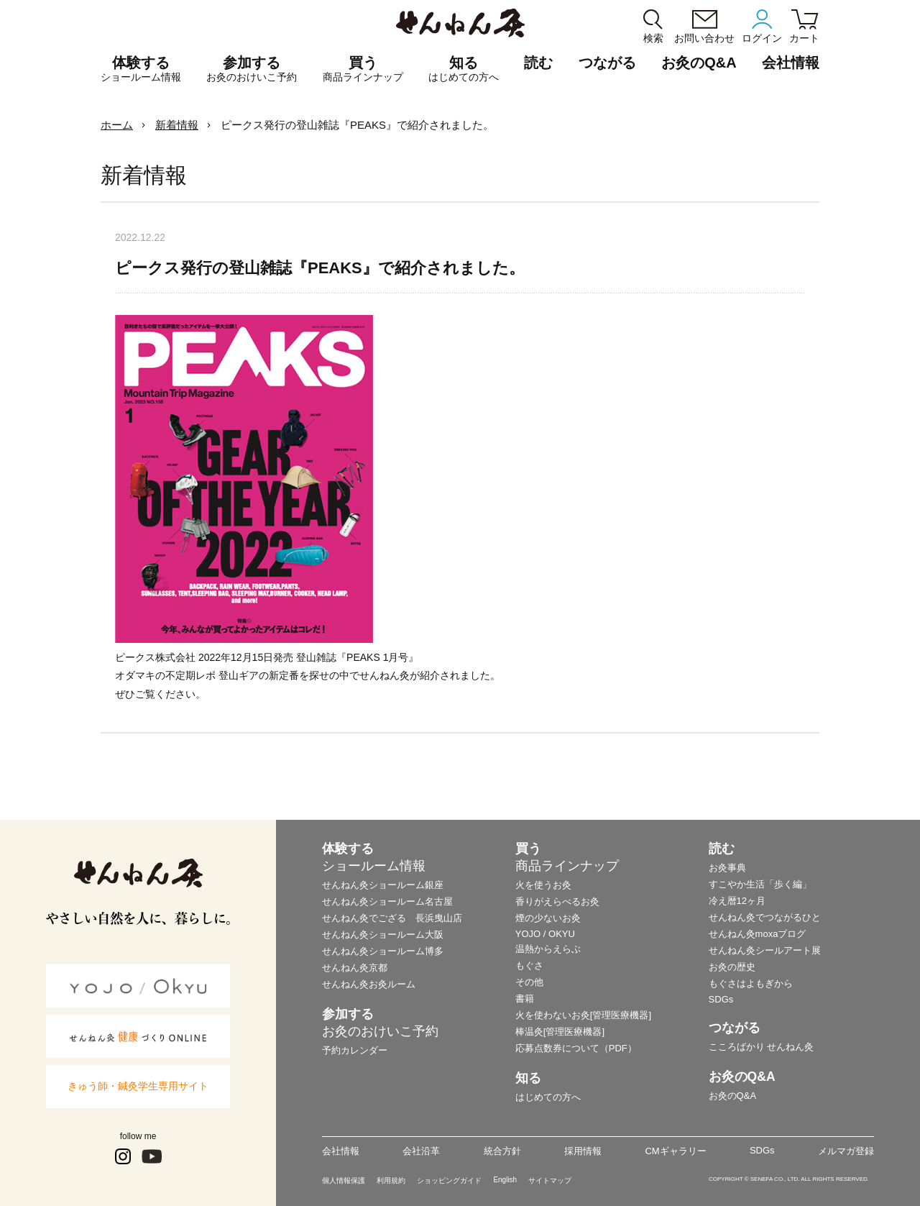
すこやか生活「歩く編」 (760, 884)
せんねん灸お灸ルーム (368, 984)
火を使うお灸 (543, 885)
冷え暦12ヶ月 (737, 900)
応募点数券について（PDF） (576, 1048)
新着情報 (176, 125)
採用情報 (583, 1151)
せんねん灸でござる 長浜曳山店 (392, 918)
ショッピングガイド (449, 1180)
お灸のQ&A (698, 62)
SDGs (721, 999)
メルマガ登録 (846, 1151)
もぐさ (529, 965)
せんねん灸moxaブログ (757, 933)
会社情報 (340, 1151)
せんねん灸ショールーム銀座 (382, 885)
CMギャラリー (675, 1151)
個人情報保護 (343, 1180)
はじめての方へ (548, 1097)
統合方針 (502, 1151)
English (505, 1180)
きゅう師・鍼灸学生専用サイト (138, 1086)
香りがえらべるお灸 (557, 901)
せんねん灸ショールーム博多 (382, 951)
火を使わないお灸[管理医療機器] (583, 1015)
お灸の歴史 (732, 966)
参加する (251, 69)
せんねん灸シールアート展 (765, 950)
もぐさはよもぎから (751, 983)
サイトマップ (549, 1180)
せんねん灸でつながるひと (765, 917)
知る (463, 69)
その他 (529, 982)
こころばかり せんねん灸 (761, 1046)
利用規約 (391, 1180)
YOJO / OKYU (545, 933)
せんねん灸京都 (354, 967)
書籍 (524, 998)
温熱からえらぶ (548, 949)
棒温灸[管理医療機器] (559, 1031)
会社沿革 (421, 1151)
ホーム (117, 125)
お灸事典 (727, 867)
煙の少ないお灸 (548, 918)
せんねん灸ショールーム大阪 (382, 934)
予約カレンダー (354, 1050)
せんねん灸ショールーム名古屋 (387, 901)
